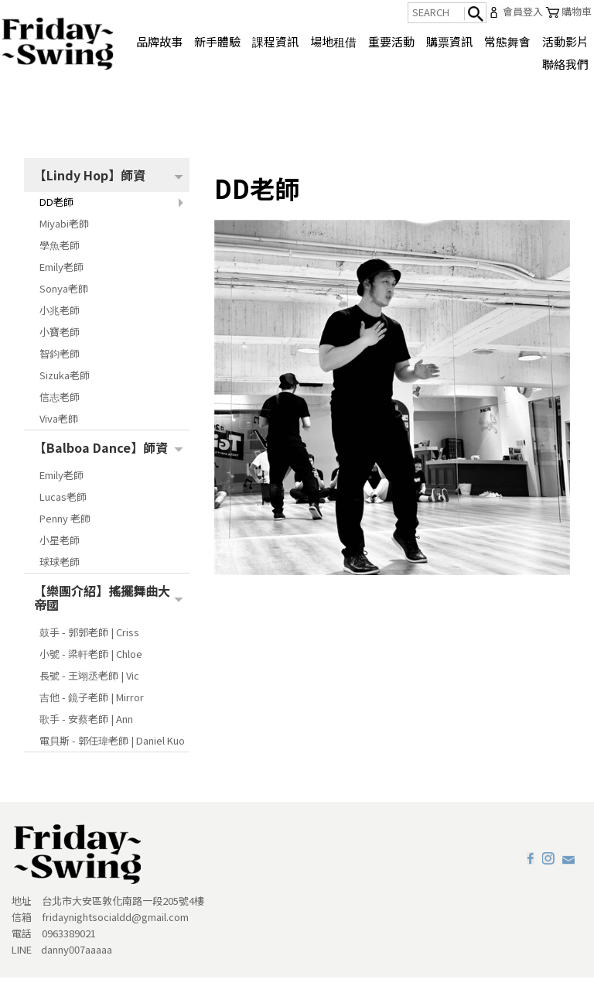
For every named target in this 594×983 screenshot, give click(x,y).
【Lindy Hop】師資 (89, 180)
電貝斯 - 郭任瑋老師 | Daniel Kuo (112, 745)
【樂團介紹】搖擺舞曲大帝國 (102, 603)
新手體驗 (217, 41)
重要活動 (391, 41)
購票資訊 (449, 41)
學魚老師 (59, 250)
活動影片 (565, 41)
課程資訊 (275, 41)
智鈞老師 (59, 358)
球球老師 (59, 567)
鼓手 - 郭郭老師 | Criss (89, 637)
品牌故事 (159, 41)
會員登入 (514, 13)
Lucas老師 (63, 502)
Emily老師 (61, 272)
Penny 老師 (64, 523)
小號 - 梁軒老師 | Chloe (90, 659)
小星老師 (59, 545)
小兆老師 (59, 315)
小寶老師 (59, 337)
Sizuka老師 (64, 380)
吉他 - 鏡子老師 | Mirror (91, 702)
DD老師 (56, 207)
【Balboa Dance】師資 (101, 453)
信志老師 (59, 402)
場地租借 (333, 41)
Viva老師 (58, 423)
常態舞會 (507, 41)
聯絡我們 (565, 64)
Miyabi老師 (64, 228)
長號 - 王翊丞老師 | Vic (89, 680)
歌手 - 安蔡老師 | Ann (86, 724)
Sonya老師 (63, 293)
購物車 (568, 13)
